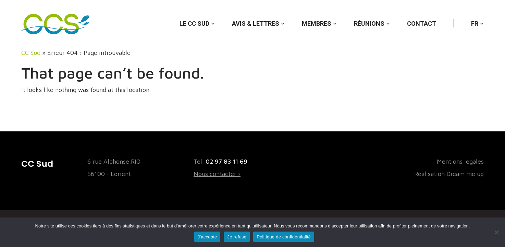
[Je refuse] (496, 232)
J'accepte (207, 236)
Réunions (369, 23)
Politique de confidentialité (284, 236)
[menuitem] (477, 17)
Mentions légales (460, 161)
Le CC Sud (194, 23)
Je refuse (236, 236)
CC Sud (30, 52)
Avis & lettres (255, 23)
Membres (316, 23)
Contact (421, 23)
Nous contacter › (217, 173)
